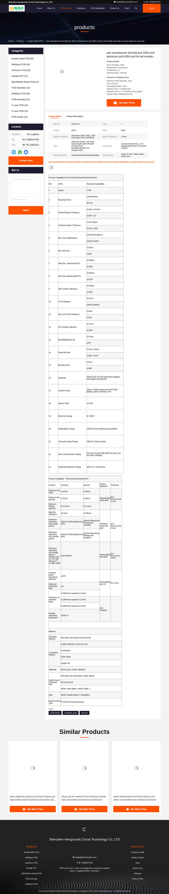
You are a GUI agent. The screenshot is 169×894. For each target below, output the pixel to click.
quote (151, 8)
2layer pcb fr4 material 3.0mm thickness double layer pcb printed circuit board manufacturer (135, 798)
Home (39, 8)
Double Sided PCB (35, 41)
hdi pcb (84, 713)
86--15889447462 (152, 2)
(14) (21, 88)
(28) (21, 70)
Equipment (81, 8)
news (137, 863)
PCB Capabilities (98, 8)
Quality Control (138, 858)
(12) (25, 82)
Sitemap (137, 873)
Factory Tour (137, 868)
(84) (23, 59)
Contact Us (114, 8)
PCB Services (65, 8)
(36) (21, 64)
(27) (20, 76)
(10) (20, 105)
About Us (51, 8)
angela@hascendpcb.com (126, 2)
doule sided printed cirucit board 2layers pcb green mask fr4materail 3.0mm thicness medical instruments (32, 798)
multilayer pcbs (70, 713)
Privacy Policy (137, 879)
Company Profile (137, 852)
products (20, 41)
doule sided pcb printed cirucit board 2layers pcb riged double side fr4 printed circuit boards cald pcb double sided (84, 798)
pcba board (55, 713)
